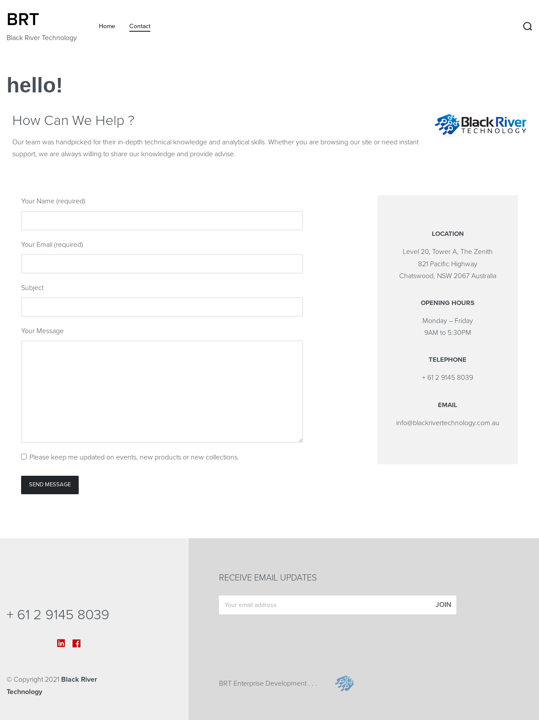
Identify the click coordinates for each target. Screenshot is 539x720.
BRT (23, 19)
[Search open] (527, 26)
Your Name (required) (53, 201)
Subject (32, 287)
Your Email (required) (52, 244)
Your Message (42, 331)
